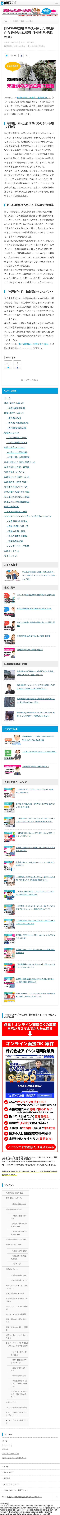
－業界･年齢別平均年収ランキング (19, 1361)
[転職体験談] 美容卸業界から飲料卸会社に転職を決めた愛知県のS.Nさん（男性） (36, 700)
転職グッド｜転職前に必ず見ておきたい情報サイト (24, 1497)
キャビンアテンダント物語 (16, 496)
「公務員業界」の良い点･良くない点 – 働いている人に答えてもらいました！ (35, 922)
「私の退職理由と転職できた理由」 (33, 344)
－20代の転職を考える (16, 442)
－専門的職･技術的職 (16, 427)
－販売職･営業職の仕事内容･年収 (19, 1225)
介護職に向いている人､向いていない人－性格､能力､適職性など (35, 951)
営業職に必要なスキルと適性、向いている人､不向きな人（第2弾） (35, 849)
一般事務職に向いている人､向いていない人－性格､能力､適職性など (35, 791)
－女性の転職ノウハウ (16, 437)
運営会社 (5, 1449)
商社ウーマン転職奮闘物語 (16, 501)
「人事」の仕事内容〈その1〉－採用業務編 (39, 752)
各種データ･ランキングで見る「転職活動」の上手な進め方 (17, 1344)
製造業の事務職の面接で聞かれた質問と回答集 (34, 609)
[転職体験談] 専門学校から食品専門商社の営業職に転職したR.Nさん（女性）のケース (36, 673)
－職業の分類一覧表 (15, 531)
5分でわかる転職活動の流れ (16, 1407)
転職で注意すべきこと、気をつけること (17, 1287)
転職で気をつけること (14, 472)
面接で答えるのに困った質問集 (17, 1328)
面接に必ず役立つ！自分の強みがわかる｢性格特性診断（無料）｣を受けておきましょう (35, 995)
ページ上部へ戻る (56, 1496)
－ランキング (16, 1264)
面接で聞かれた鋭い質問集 (16, 467)
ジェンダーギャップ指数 (17, 546)
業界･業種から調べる (14, 403)
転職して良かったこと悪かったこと (17, 1336)
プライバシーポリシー (10, 1454)
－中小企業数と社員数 (16, 536)
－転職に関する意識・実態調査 (19, 1257)
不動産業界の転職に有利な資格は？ (30, 650)
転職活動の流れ (11, 506)
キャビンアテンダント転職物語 (17, 1307)
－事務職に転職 (13, 418)
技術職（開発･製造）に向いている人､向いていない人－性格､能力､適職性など (35, 980)
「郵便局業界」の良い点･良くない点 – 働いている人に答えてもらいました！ (35, 965)
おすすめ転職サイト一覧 (15, 511)
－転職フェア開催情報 (16, 452)
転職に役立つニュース (14, 447)
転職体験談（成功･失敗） (16, 482)
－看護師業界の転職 (15, 408)
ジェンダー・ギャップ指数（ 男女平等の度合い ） (19, 1394)
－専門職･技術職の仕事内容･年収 (19, 1233)
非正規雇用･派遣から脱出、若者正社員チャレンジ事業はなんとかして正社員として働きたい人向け (39, 575)
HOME (4, 1441)
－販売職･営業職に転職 (17, 423)
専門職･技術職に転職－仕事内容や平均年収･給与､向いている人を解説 (35, 805)
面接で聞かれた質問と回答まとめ (19, 462)
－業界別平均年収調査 (16, 521)
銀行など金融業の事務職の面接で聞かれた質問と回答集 (36, 624)
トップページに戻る (31, 380)
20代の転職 (33, 46)
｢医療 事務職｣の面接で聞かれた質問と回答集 (33, 636)
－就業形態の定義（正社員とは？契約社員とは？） (19, 1383)
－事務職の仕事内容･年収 (19, 1217)
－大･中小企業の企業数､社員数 (19, 1353)
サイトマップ (10, 556)
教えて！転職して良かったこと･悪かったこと (17, 1413)
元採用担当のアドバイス (15, 487)
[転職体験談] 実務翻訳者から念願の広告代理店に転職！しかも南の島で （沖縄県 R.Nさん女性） (36, 714)
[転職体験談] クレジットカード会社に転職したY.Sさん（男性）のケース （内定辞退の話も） (36, 687)
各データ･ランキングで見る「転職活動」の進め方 (27, 516)
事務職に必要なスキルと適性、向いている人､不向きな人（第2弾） (35, 936)
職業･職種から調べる (14, 413)
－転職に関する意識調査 (17, 457)
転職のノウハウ (11, 432)
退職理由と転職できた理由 (15, 46)
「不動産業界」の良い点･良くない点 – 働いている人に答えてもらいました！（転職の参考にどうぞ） (35, 820)
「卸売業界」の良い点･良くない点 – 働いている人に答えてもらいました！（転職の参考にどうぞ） (35, 907)
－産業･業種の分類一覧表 (19, 1369)
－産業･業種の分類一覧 (17, 526)
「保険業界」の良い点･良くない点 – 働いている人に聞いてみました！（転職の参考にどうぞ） (35, 878)
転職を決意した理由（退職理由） (32, 97)
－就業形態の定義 (14, 541)
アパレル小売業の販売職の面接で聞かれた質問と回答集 (36, 596)
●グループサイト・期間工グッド (17, 1421)
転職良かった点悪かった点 (16, 477)
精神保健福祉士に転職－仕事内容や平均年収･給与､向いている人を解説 (38, 738)
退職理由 (42, 46)
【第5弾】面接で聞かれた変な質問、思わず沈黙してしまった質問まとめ (35, 834)
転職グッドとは (11, 551)
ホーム (7, 398)
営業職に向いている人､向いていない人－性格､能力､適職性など (35, 863)
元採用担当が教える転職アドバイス (17, 1300)
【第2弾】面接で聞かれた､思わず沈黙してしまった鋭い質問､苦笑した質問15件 (35, 893)
